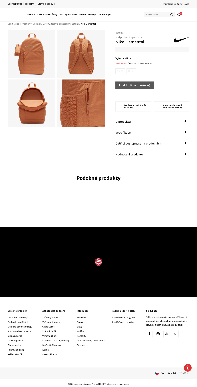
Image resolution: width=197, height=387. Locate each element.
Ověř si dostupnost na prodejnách (150, 143)
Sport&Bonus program (123, 317)
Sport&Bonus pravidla (123, 322)
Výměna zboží (49, 335)
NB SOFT (102, 384)
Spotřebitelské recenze (19, 331)
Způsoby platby (50, 317)
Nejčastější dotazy (51, 345)
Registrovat (183, 3)
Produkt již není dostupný (134, 85)
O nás (80, 322)
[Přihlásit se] (179, 14)
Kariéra (80, 331)
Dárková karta (49, 354)
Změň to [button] (184, 373)
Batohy (75, 23)
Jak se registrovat (16, 340)
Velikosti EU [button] (121, 63)
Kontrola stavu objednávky (55, 340)
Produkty (26, 23)
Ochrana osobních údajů (20, 326)
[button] (159, 14)
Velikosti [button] (133, 63)
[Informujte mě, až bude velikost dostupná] (120, 71)
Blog (79, 326)
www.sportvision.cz (82, 384)
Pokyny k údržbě (16, 349)
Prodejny (81, 317)
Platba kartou (14, 345)
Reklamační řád (15, 354)
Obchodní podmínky (18, 317)
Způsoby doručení (51, 322)
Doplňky (36, 23)
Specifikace (150, 132)
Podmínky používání (18, 322)
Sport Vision (14, 23)
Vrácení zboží (49, 331)
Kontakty (81, 335)
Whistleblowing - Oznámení (91, 340)
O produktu (150, 121)
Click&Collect (48, 326)
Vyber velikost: (124, 58)
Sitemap (81, 345)
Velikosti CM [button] (145, 63)
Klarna (45, 349)
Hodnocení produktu (150, 154)
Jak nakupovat (15, 335)
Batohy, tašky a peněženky (56, 23)
